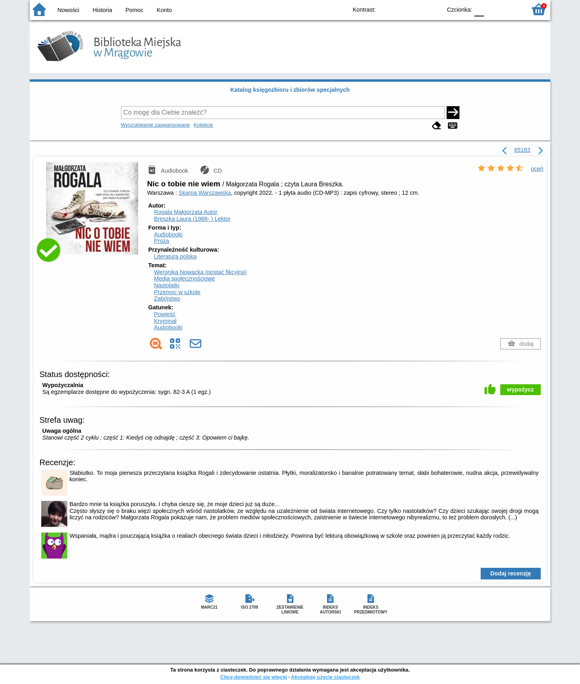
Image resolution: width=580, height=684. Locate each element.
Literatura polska (175, 256)
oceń (537, 168)
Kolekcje (203, 125)
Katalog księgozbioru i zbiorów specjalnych (290, 90)
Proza (161, 241)
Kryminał (165, 321)
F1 (493, 9)
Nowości (68, 10)
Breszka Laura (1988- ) (192, 219)
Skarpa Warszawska (205, 193)
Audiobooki (168, 234)
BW (401, 9)
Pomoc (134, 10)
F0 (479, 9)
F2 (511, 9)
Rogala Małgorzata (185, 212)
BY (433, 9)
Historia (102, 10)
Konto (164, 10)
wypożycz (520, 389)
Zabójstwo (167, 298)
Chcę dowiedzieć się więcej (253, 677)
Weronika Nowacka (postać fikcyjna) (200, 272)
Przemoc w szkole (177, 292)
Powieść (164, 314)
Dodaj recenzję (510, 573)
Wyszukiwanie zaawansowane (155, 125)
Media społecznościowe (184, 278)
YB (417, 9)
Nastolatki (166, 285)
